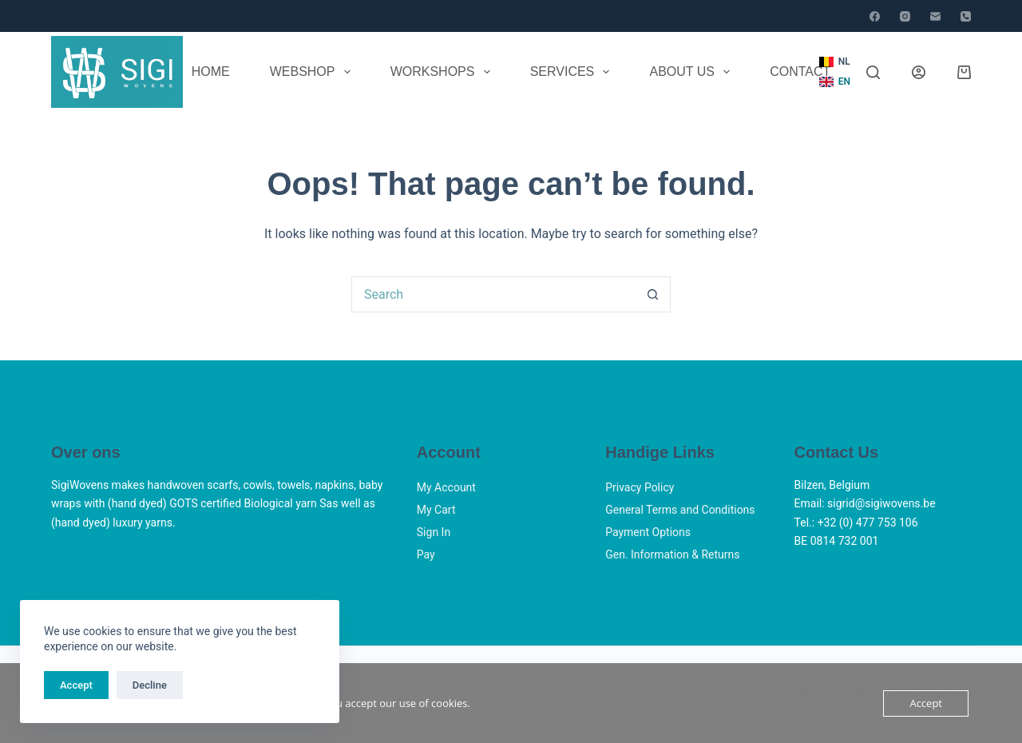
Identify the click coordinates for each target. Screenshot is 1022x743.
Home (211, 71)
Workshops (443, 71)
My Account (446, 487)
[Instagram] (905, 16)
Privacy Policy (639, 487)
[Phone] (966, 16)
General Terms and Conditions (680, 509)
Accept (76, 685)
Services (573, 71)
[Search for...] (493, 294)
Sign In (433, 532)
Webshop (313, 71)
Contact (800, 71)
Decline (150, 685)
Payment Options (648, 532)
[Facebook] (874, 16)
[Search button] (653, 294)
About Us (692, 71)
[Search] (873, 72)
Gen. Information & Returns (672, 554)
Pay (426, 554)
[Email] (935, 16)
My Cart (436, 509)
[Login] (918, 72)
